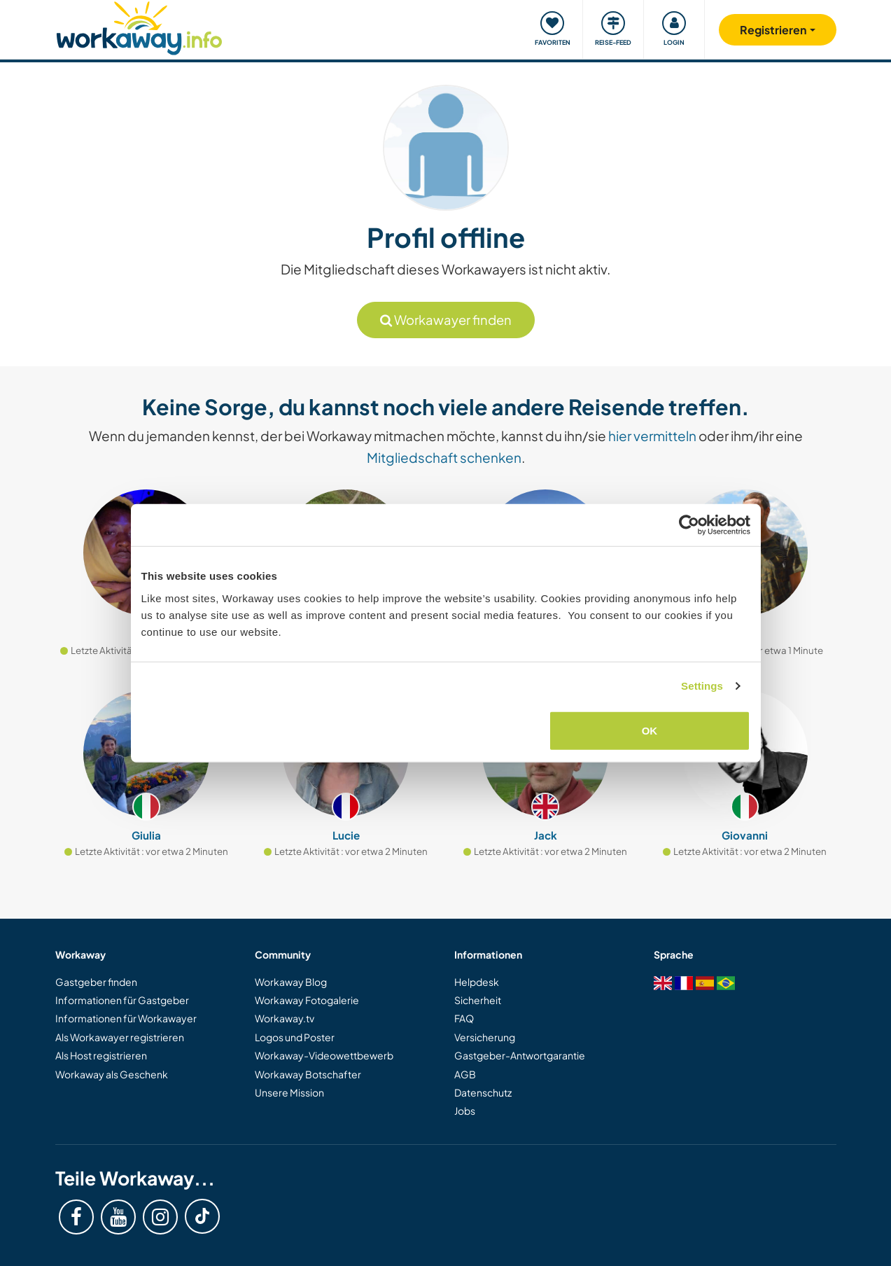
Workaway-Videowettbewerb (324, 1055)
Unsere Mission (289, 1092)
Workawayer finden (446, 320)
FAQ (464, 1018)
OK (650, 730)
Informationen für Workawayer (126, 1018)
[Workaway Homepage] (139, 26)
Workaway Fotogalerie (307, 1000)
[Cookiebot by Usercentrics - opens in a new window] (689, 525)
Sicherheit (477, 1000)
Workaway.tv (284, 1018)
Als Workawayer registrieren (119, 1037)
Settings (702, 686)
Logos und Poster (295, 1037)
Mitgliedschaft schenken (444, 457)
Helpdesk (476, 981)
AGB (465, 1074)
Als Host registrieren (101, 1055)
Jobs (464, 1110)
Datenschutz (483, 1092)
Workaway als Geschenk (111, 1074)
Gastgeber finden (96, 981)
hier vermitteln (652, 435)
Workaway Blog (291, 981)
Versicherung (484, 1037)
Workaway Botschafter (308, 1074)
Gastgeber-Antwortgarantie (519, 1055)
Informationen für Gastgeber (122, 1000)
